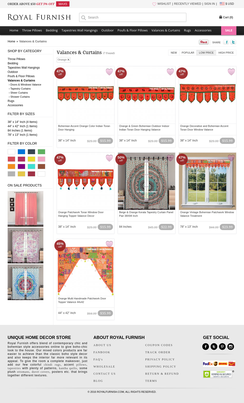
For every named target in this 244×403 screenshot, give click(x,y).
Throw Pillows (32, 30)
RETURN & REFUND (162, 373)
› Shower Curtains (19, 96)
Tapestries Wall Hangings (79, 30)
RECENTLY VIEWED (187, 3)
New (174, 52)
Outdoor (108, 30)
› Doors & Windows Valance (25, 84)
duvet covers (40, 371)
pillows (81, 364)
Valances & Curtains (166, 30)
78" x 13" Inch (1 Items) (22, 134)
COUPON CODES (159, 345)
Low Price (206, 52)
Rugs (187, 30)
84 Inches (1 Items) (20, 130)
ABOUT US (102, 345)
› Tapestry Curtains (20, 88)
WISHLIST (164, 3)
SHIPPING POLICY (160, 366)
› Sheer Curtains (18, 92)
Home (14, 30)
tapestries (14, 368)
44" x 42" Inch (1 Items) (22, 126)
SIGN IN (209, 3)
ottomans (23, 371)
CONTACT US (104, 373)
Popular (188, 52)
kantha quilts (68, 368)
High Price (226, 52)
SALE (228, 30)
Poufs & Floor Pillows (132, 30)
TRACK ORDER (158, 352)
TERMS (151, 381)
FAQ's (98, 359)
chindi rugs (52, 364)
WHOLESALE (104, 366)
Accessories (203, 30)
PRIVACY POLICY (160, 359)
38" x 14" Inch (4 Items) (22, 122)
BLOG (98, 381)
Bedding (52, 30)
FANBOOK (101, 352)
